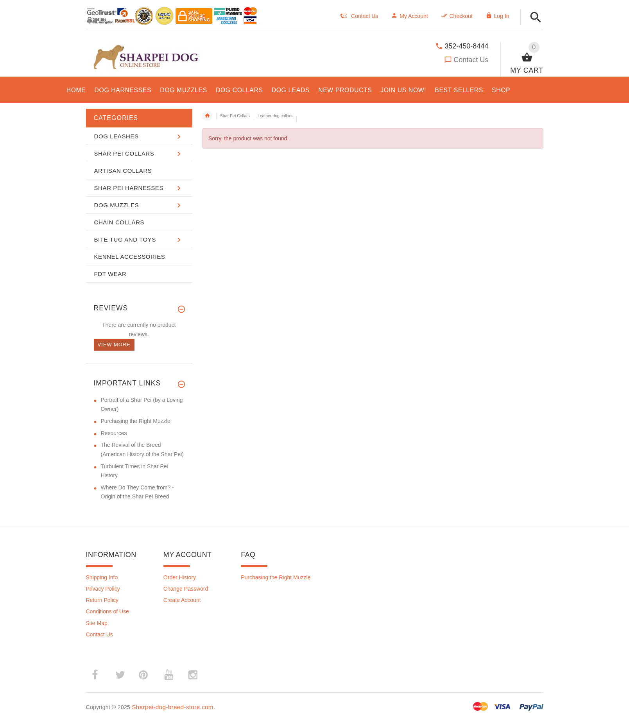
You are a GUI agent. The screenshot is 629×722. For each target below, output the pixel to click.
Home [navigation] (207, 116)
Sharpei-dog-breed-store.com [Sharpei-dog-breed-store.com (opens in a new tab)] (172, 707)
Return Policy (102, 600)
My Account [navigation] (409, 16)
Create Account (182, 600)
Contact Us (470, 60)
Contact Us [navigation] (359, 16)
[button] (536, 18)
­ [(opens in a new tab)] (99, 675)
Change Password (185, 589)
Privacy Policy (103, 589)
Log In (497, 16)
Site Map (97, 623)
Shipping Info (102, 577)
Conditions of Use (107, 611)
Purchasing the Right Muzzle (275, 577)
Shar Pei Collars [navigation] (235, 115)
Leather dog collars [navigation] (275, 115)
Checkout (457, 16)
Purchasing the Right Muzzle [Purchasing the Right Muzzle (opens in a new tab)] (135, 421)
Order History (179, 577)
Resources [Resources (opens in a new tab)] (114, 433)
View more (114, 345)
